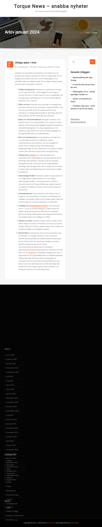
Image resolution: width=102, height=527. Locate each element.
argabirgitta (22, 151)
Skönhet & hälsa (54, 151)
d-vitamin (32, 239)
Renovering (43, 151)
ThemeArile (75, 523)
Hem (81, 35)
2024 (87, 35)
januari (94, 35)
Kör (92, 64)
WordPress (50, 523)
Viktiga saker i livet (25, 147)
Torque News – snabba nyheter (51, 6)
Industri (35, 151)
